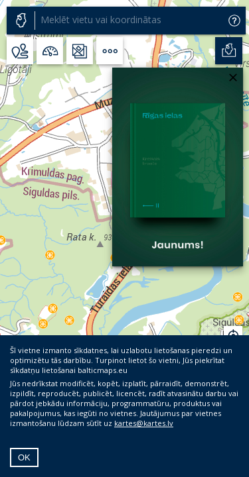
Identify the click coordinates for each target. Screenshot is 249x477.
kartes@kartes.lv (143, 423)
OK (24, 457)
